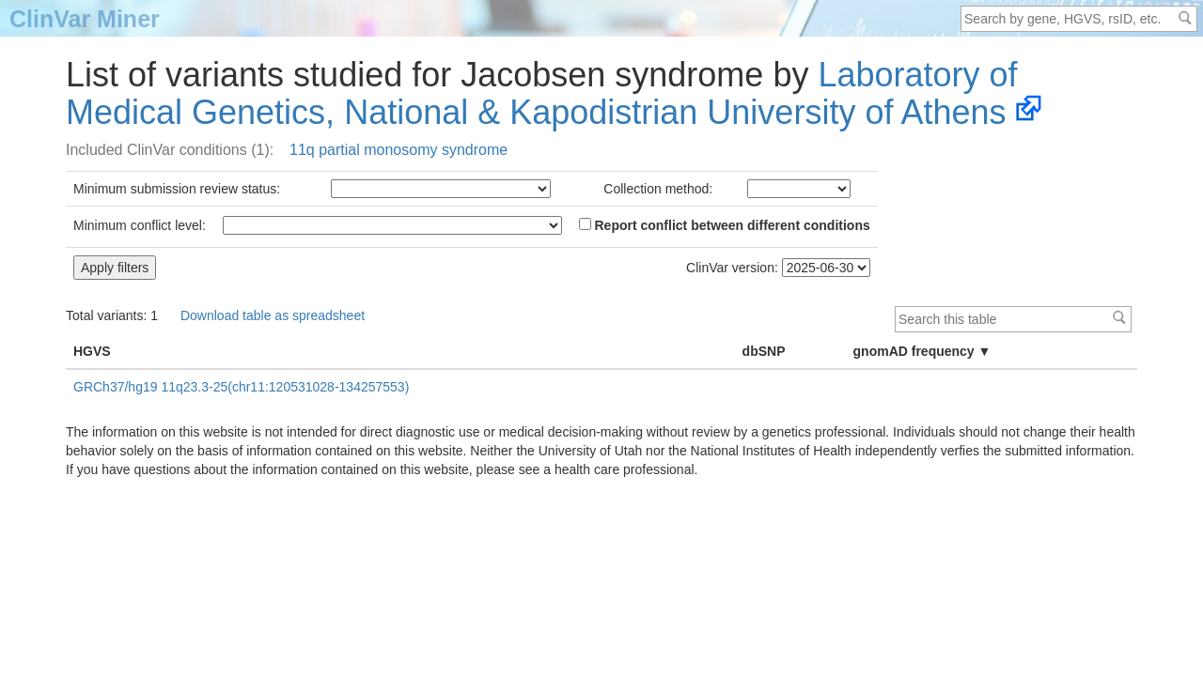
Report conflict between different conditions (724, 225)
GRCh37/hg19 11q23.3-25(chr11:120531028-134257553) (241, 386)
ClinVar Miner (84, 19)
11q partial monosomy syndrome (398, 150)
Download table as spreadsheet (272, 315)
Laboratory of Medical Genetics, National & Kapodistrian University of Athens (542, 93)
